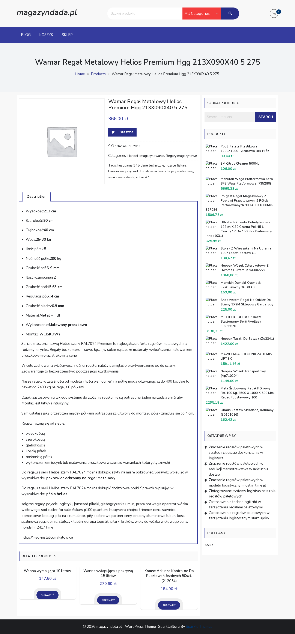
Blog (26, 34)
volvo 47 (142, 177)
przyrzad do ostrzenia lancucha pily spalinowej (159, 171)
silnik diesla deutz (121, 177)
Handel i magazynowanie (145, 155)
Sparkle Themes (199, 626)
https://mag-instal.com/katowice (47, 537)
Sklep (67, 34)
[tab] (37, 196)
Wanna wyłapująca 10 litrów (47, 570)
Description (37, 196)
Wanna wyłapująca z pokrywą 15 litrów (108, 573)
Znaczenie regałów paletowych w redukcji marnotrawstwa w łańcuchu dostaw (238, 469)
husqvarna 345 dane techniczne (140, 165)
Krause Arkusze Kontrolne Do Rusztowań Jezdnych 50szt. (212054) (169, 576)
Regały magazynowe (181, 155)
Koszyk (46, 34)
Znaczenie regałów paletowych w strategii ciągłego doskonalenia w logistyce (236, 453)
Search (265, 117)
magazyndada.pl (47, 12)
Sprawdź (126, 132)
